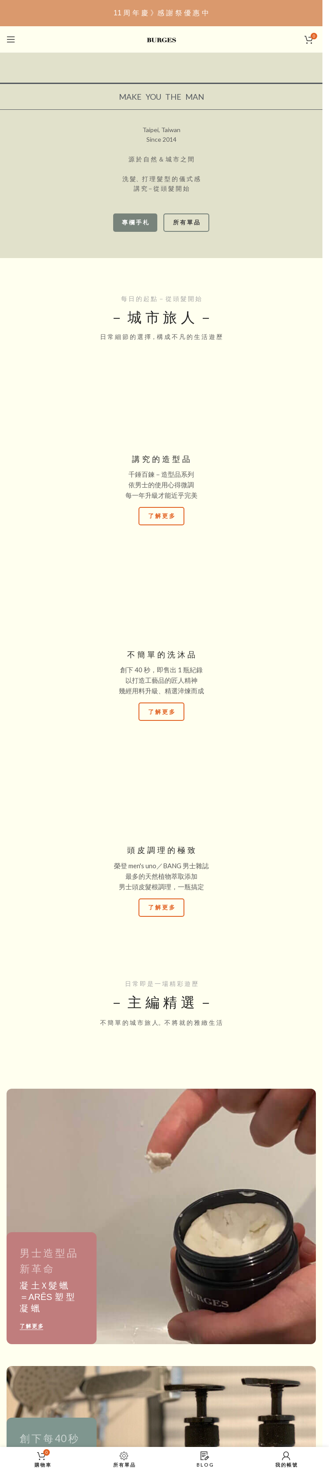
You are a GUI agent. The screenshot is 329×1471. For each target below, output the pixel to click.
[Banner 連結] (161, 1216)
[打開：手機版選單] (11, 39)
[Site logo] (161, 39)
